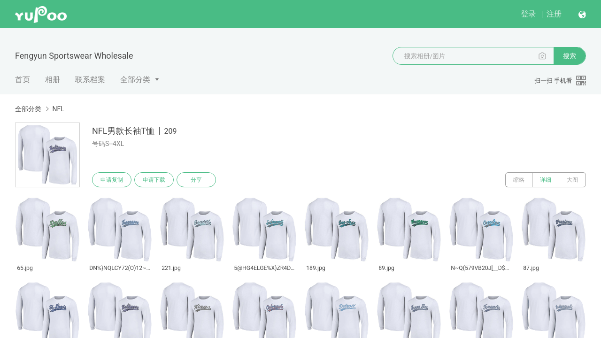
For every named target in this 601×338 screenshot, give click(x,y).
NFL (58, 109)
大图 (572, 180)
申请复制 (111, 180)
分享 (196, 180)
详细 (545, 180)
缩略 (518, 180)
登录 (528, 13)
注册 (554, 13)
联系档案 (90, 79)
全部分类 (135, 79)
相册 (52, 79)
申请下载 (154, 180)
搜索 (569, 56)
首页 (22, 79)
